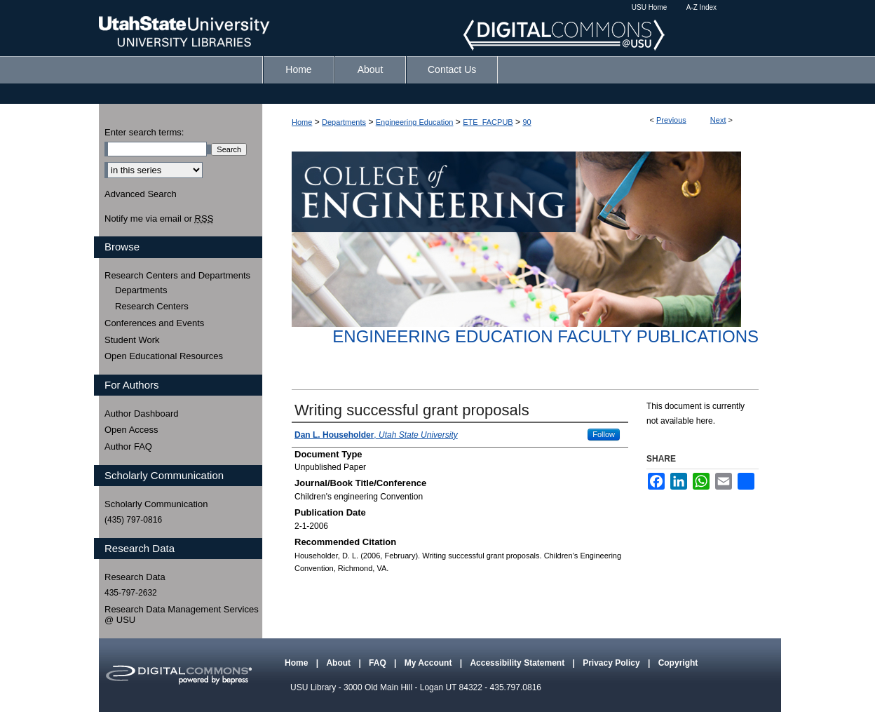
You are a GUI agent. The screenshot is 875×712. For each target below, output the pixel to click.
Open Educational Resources (163, 356)
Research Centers (152, 306)
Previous (671, 120)
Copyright (678, 663)
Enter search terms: (144, 132)
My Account (429, 663)
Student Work (132, 340)
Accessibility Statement (518, 663)
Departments (344, 122)
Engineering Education (415, 122)
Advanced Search (140, 194)
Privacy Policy (612, 663)
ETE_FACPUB (488, 122)
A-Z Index (701, 7)
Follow (603, 434)
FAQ (378, 663)
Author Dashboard (141, 413)
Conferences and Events (154, 323)
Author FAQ (128, 446)
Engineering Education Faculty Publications (545, 336)
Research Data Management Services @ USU (181, 615)
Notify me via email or (158, 218)
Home (302, 122)
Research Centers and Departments (177, 275)
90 (526, 122)
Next (718, 120)
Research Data (134, 577)
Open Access (131, 429)
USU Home (649, 7)
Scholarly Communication (156, 504)
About (339, 663)
